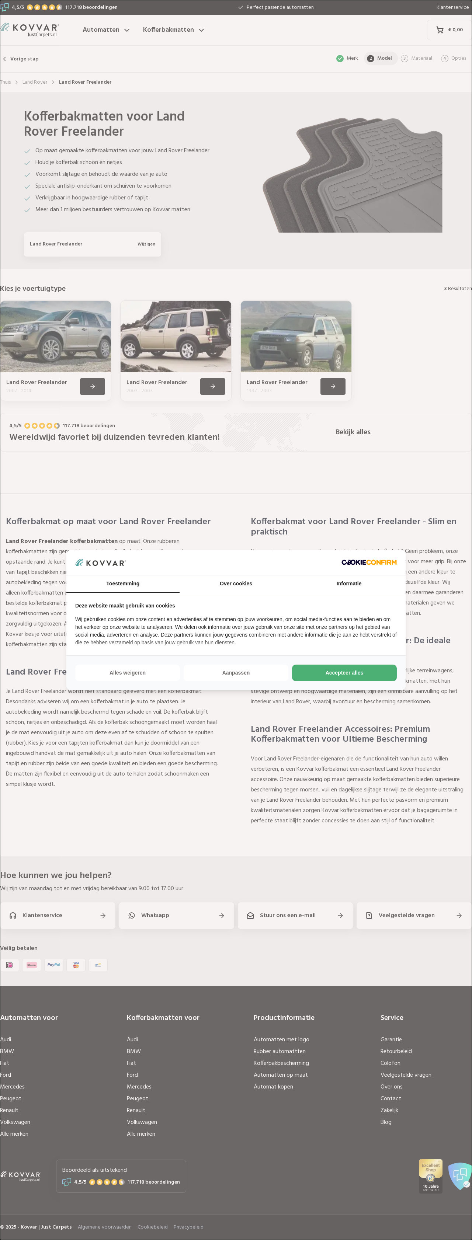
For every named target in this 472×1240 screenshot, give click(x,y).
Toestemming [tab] (122, 583)
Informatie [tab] (349, 583)
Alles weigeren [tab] (128, 673)
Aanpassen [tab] (236, 673)
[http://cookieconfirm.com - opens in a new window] (369, 562)
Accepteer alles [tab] (345, 673)
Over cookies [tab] (236, 583)
